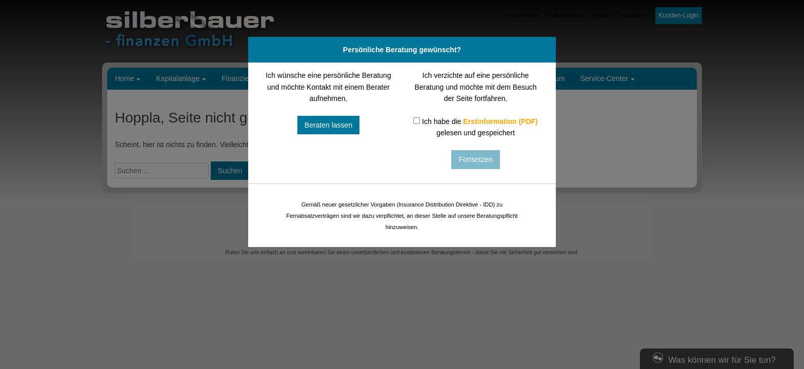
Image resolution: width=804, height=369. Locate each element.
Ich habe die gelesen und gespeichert (475, 127)
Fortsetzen (475, 159)
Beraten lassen (328, 125)
